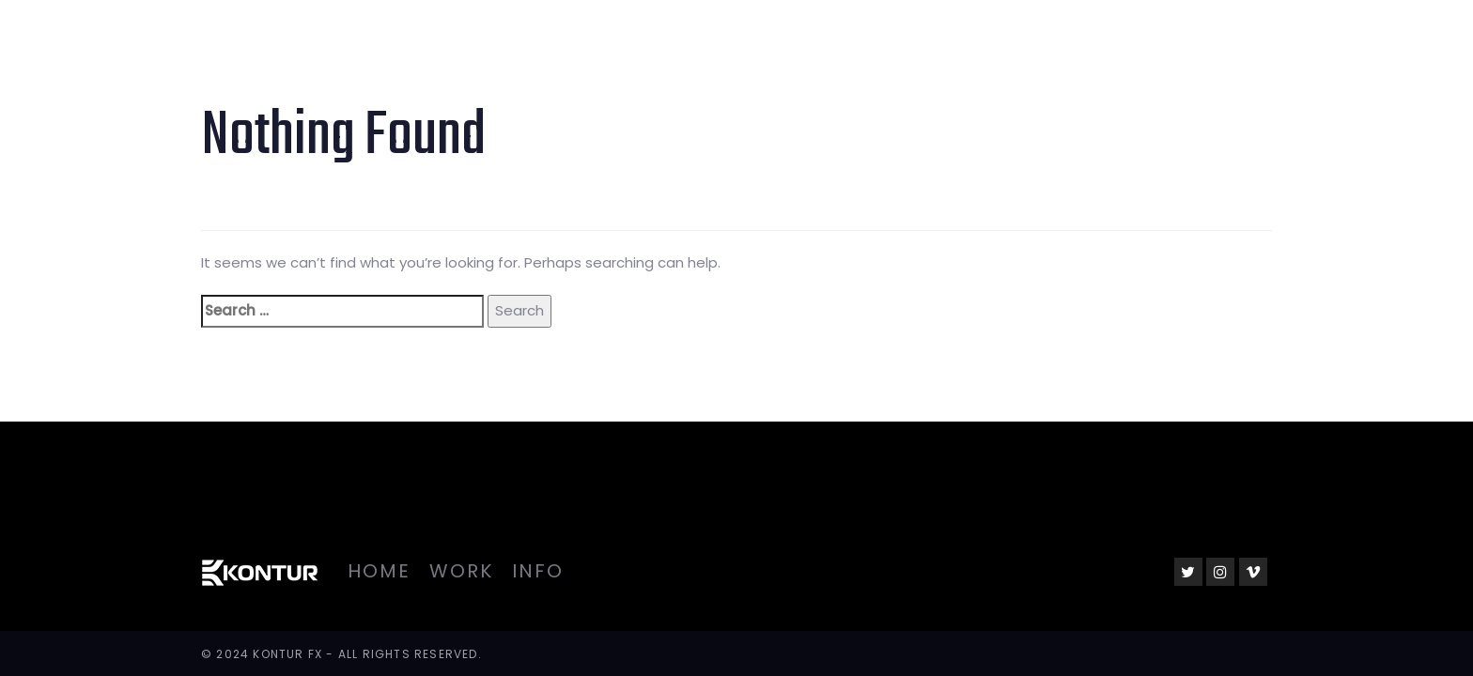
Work (461, 571)
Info (538, 571)
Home (379, 571)
